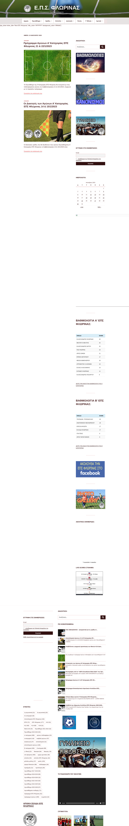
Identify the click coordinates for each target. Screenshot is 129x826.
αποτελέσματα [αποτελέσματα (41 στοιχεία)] (41, 686)
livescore (101, 538)
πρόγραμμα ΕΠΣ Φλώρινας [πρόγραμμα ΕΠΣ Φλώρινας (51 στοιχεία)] (33, 738)
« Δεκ (81, 207)
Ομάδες (48, 21)
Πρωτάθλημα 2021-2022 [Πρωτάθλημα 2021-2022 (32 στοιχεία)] (43, 673)
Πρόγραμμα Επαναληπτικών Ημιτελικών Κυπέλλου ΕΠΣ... (83, 633)
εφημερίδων (93, 506)
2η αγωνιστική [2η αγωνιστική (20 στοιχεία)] (42, 657)
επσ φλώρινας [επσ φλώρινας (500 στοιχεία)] (29, 699)
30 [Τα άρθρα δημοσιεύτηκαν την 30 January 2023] (78, 204)
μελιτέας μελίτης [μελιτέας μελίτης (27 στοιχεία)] (30, 705)
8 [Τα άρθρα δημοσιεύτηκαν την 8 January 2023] (103, 191)
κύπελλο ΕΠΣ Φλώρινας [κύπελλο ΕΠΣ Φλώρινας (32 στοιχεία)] (42, 702)
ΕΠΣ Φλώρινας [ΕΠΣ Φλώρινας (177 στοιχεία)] (38, 666)
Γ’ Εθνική (89, 21)
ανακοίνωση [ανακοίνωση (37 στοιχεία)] (29, 686)
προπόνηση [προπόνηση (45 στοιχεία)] (40, 712)
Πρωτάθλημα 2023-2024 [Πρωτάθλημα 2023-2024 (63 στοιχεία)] (32, 676)
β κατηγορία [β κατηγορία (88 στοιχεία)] (41, 692)
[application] (82, 735)
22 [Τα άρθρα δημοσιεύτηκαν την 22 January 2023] (103, 197)
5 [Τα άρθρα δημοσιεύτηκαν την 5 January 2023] (90, 191)
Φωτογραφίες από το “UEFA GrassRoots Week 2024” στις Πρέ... (85, 616)
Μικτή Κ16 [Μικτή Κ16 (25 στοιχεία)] (28, 673)
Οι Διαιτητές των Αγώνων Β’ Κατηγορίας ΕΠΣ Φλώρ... (81, 607)
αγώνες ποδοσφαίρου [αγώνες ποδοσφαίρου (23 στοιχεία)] (44, 679)
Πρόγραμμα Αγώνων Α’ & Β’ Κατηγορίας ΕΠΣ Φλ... (81, 624)
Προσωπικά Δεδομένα (64, 821)
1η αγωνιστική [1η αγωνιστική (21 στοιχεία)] (29, 657)
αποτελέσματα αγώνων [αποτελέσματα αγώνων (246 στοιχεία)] (32, 689)
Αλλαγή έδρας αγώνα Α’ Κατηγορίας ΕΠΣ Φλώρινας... (81, 641)
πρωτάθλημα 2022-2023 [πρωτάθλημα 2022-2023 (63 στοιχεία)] (32, 725)
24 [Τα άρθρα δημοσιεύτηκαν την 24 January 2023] (82, 201)
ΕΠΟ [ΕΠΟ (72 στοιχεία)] (27, 666)
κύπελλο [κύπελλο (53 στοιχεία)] (28, 702)
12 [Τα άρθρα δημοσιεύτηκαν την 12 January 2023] (91, 194)
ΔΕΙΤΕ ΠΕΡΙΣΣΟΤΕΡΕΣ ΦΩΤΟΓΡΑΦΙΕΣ (79, 810)
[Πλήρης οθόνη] (103, 747)
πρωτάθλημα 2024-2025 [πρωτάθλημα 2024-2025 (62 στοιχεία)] (32, 728)
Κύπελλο (59, 21)
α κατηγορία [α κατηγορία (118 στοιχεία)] (29, 683)
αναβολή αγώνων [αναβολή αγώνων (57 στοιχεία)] (43, 683)
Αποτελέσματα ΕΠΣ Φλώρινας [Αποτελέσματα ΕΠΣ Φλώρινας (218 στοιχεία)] (34, 663)
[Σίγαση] (100, 747)
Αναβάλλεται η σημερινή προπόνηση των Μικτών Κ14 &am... (84, 591)
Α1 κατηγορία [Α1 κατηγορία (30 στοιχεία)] (29, 660)
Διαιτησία (70, 21)
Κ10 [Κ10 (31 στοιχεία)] (48, 666)
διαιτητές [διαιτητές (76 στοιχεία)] (47, 696)
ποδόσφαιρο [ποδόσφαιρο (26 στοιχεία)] (44, 709)
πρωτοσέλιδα (87, 506)
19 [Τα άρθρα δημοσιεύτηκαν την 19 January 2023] (91, 197)
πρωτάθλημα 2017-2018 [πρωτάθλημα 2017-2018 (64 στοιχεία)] (32, 715)
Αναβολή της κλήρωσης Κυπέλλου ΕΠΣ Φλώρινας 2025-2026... (84, 649)
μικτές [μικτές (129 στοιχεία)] (41, 705)
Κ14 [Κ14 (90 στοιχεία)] (33, 670)
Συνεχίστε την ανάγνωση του (33, 93)
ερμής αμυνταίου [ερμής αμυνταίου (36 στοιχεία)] (44, 699)
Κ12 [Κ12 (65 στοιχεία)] (26, 670)
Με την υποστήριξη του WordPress (81, 821)
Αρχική (26, 21)
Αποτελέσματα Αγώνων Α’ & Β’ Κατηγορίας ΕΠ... (80, 582)
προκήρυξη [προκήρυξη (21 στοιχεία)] (28, 712)
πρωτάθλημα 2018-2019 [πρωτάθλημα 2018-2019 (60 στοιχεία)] (32, 718)
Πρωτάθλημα (37, 21)
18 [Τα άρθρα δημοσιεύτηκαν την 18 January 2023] (86, 197)
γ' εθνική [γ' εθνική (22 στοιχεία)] (28, 696)
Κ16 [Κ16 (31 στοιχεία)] (41, 670)
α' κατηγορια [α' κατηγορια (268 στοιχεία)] (29, 679)
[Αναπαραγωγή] (60, 747)
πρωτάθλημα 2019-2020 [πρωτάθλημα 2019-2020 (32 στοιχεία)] (32, 722)
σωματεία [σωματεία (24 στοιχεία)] (45, 741)
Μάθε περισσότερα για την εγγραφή (33, 581)
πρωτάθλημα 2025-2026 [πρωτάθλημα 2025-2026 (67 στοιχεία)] (32, 731)
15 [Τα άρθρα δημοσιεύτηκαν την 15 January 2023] (103, 194)
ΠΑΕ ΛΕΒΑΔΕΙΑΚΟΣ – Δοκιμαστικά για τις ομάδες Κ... (81, 574)
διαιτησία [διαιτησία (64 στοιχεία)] (37, 696)
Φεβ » (99, 207)
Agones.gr (96, 538)
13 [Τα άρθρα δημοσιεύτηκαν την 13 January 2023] (95, 194)
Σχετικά (99, 21)
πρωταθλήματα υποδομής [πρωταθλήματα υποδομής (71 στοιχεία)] (32, 735)
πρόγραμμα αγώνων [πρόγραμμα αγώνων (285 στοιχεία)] (31, 741)
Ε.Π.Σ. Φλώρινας (57, 8)
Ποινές (79, 21)
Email (77, 152)
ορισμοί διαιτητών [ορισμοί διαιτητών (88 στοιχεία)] (30, 709)
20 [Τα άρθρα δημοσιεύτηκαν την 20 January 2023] (95, 197)
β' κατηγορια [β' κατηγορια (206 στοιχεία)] (29, 692)
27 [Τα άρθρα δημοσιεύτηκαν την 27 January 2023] (95, 201)
